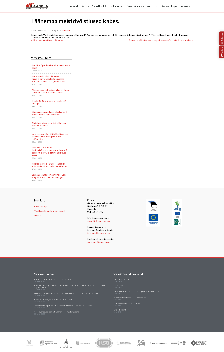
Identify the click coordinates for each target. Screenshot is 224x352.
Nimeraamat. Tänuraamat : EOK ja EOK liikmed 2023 (136, 291)
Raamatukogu (169, 6)
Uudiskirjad (186, 6)
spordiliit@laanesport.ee (98, 221)
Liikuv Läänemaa (134, 6)
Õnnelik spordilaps (121, 310)
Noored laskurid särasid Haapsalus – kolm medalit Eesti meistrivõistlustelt (49, 165)
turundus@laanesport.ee (99, 233)
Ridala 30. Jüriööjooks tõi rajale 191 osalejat (49, 102)
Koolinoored (116, 6)
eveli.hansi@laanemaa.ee (99, 242)
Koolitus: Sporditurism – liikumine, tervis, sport (51, 66)
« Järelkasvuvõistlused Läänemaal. (47, 40)
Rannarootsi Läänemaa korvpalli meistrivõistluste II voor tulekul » (161, 40)
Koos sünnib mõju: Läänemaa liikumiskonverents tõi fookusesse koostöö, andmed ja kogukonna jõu (48, 79)
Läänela (85, 6)
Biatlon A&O (118, 285)
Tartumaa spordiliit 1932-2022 (126, 303)
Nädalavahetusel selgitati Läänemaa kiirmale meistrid (49, 124)
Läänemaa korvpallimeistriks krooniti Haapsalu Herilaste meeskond (49, 113)
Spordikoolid (99, 6)
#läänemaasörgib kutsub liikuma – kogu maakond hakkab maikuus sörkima (50, 91)
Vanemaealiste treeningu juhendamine (129, 297)
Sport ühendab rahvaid (123, 279)
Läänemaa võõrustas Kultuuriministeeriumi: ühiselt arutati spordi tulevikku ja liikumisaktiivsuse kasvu (49, 151)
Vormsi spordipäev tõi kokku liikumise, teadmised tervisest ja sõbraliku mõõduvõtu (50, 136)
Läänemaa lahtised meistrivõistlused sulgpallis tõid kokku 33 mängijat (49, 176)
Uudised (73, 6)
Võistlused (152, 6)
